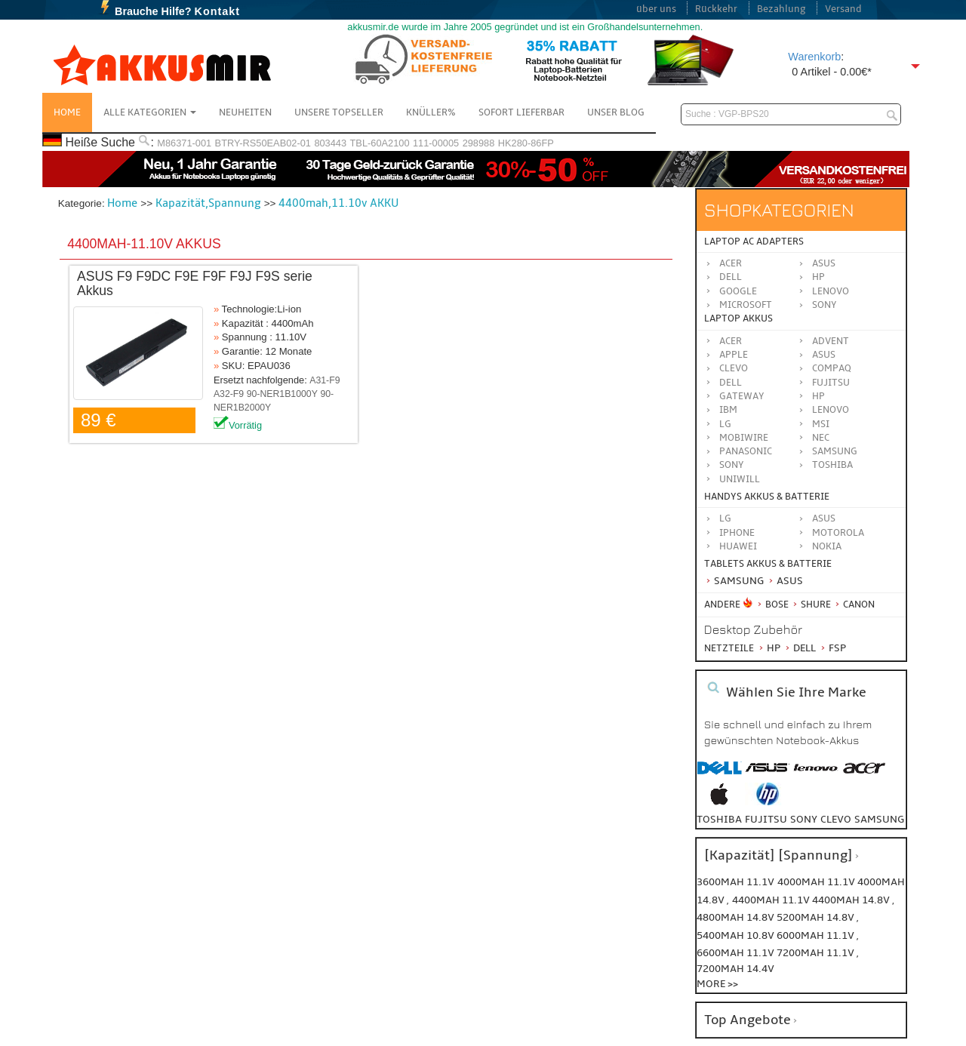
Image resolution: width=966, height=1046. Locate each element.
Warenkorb (814, 57)
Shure (811, 604)
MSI (820, 424)
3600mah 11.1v (735, 881)
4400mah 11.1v (772, 900)
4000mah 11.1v (817, 881)
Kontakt (218, 11)
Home (67, 112)
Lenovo (830, 291)
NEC (820, 438)
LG (725, 424)
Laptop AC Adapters (754, 241)
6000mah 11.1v (817, 935)
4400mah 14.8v (852, 900)
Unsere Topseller (338, 112)
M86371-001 (184, 143)
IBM (728, 410)
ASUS (823, 355)
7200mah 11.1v (817, 952)
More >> (717, 983)
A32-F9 (229, 394)
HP (818, 277)
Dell (730, 277)
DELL (730, 383)
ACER (730, 341)
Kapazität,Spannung (208, 203)
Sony (824, 305)
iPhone (737, 533)
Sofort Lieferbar (521, 112)
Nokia (826, 546)
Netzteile (729, 648)
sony (803, 819)
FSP (832, 647)
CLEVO (733, 368)
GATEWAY (741, 396)
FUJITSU (831, 383)
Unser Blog (616, 112)
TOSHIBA (832, 465)
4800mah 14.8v (737, 917)
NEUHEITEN (245, 112)
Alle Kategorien (149, 112)
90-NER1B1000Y (282, 394)
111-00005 (436, 143)
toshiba (719, 819)
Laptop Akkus (738, 318)
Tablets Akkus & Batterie (768, 564)
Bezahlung (781, 9)
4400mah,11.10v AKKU (338, 203)
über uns (656, 9)
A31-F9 (324, 380)
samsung (879, 819)
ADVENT (830, 341)
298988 (479, 143)
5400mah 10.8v (737, 935)
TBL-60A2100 (380, 143)
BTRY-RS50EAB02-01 (263, 143)
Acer (730, 263)
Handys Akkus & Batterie (766, 497)
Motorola (838, 533)
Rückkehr (716, 9)
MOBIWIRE (743, 438)
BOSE (773, 604)
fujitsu (766, 819)
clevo (835, 819)
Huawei (738, 546)
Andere (722, 604)
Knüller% (431, 112)
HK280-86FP (526, 143)
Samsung (734, 580)
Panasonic (745, 451)
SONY (731, 465)
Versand (843, 9)
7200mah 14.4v (735, 968)
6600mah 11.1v (737, 952)
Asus (823, 263)
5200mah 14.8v (817, 917)
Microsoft (745, 305)
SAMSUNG (834, 451)
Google (738, 291)
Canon (854, 604)
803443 (330, 143)
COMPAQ (831, 368)
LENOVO (830, 410)
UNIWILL (739, 479)
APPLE (733, 355)
